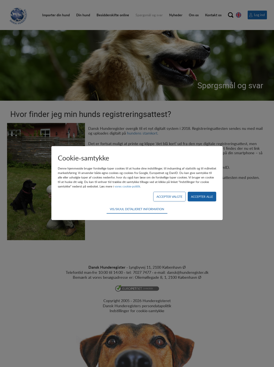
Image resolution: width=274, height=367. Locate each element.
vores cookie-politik (127, 186)
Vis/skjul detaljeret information (137, 209)
